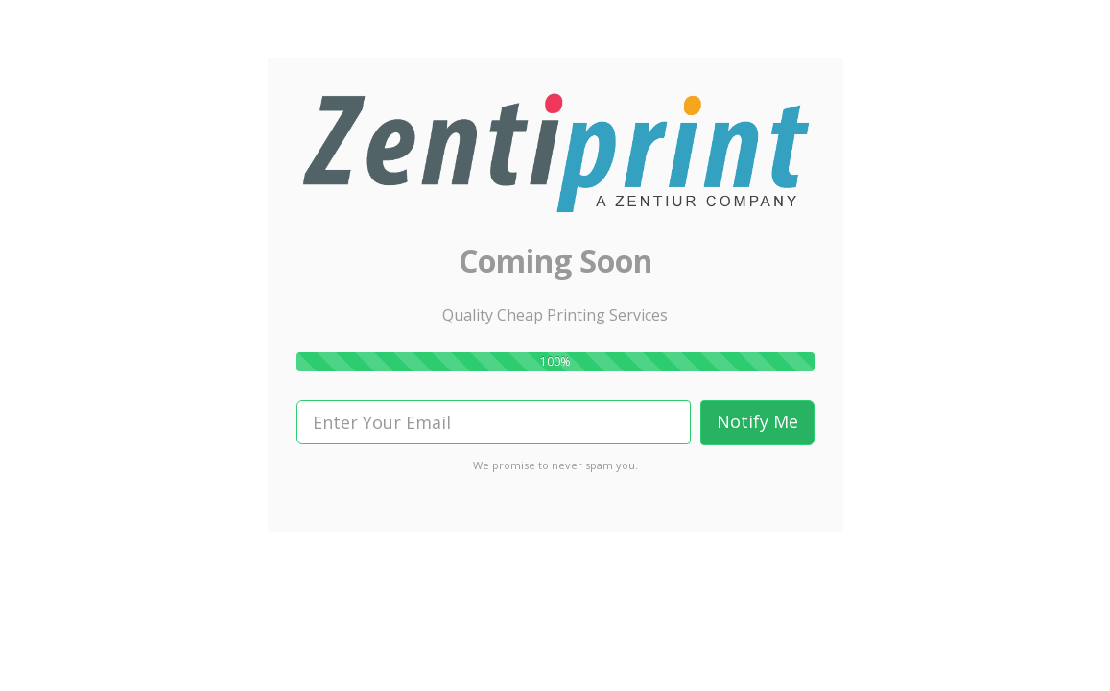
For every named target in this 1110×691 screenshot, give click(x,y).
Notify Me (757, 421)
